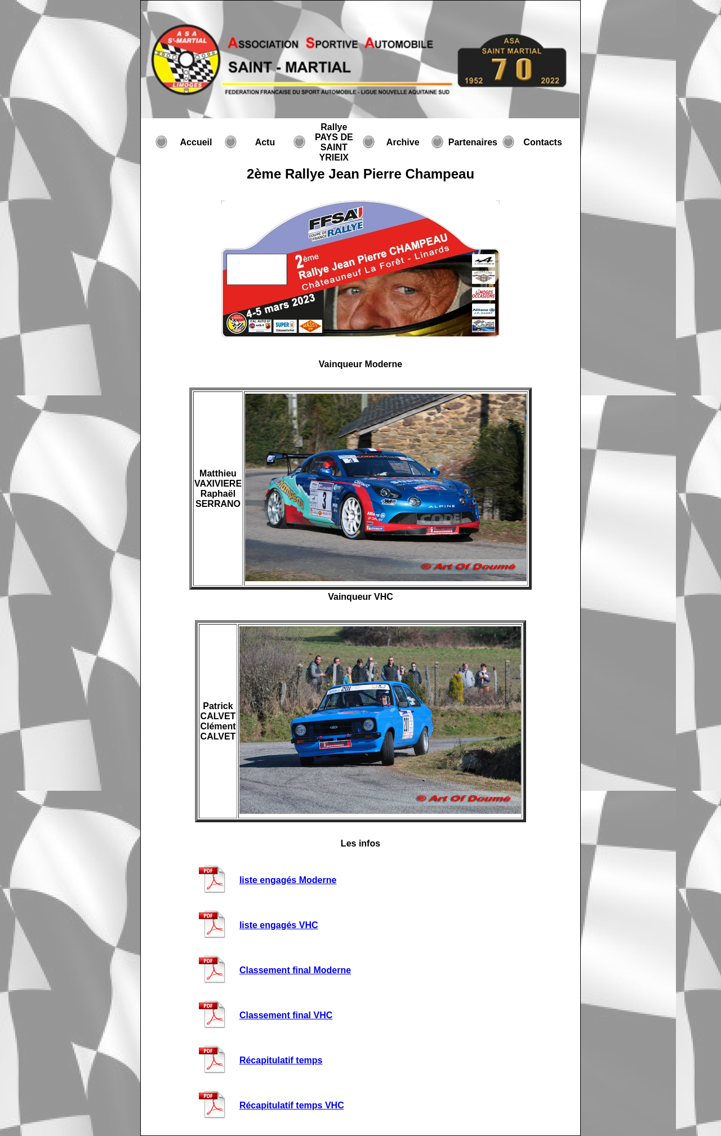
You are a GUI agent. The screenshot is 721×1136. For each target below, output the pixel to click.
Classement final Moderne (295, 970)
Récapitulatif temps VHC (291, 1105)
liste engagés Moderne (288, 880)
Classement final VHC (285, 1015)
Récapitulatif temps (281, 1060)
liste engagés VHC (278, 925)
